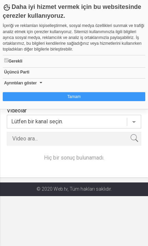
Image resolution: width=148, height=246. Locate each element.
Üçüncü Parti (16, 72)
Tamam (73, 96)
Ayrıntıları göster (20, 83)
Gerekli (13, 61)
